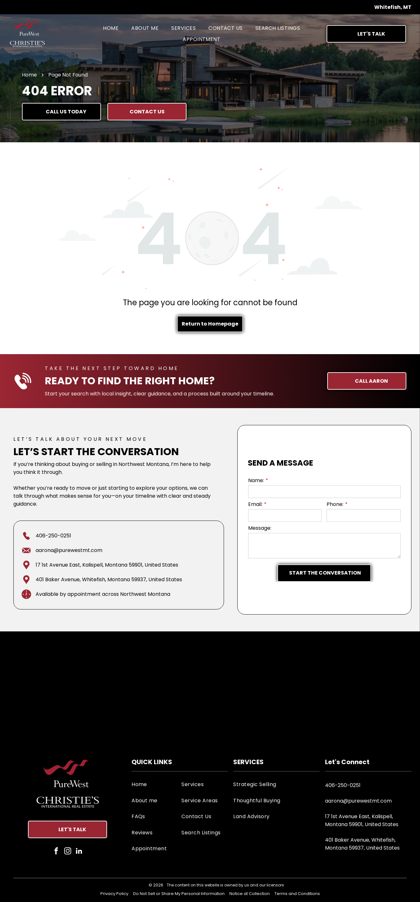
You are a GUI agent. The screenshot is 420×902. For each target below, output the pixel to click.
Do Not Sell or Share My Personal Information (179, 894)
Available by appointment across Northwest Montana (103, 594)
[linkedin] (79, 852)
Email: (255, 504)
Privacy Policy (114, 894)
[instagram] (67, 852)
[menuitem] (111, 28)
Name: (256, 480)
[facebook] (56, 852)
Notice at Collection (249, 894)
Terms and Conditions (297, 894)
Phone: (335, 504)
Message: (259, 528)
